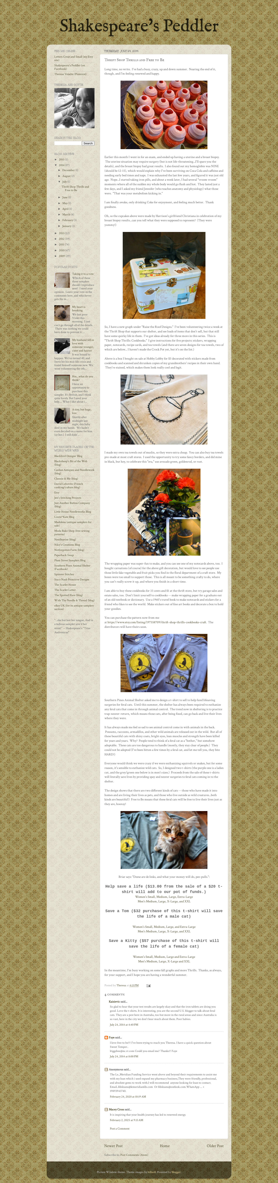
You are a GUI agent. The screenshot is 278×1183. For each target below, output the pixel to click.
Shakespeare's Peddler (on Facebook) (69, 67)
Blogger (176, 1172)
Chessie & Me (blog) (66, 479)
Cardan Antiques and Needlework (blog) (74, 471)
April (65, 209)
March (66, 215)
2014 (62, 165)
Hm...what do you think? (82, 378)
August (66, 176)
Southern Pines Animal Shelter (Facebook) (72, 567)
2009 (62, 256)
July (64, 182)
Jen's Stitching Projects (67, 498)
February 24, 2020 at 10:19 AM (128, 1097)
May (65, 203)
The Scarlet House (65, 585)
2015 (62, 160)
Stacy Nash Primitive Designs (71, 580)
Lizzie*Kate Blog (64, 517)
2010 (62, 250)
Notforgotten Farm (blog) (69, 550)
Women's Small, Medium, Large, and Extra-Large (163, 927)
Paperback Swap (64, 555)
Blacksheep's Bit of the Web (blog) (70, 463)
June (65, 197)
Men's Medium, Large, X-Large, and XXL (164, 901)
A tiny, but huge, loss (81, 411)
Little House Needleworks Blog (72, 512)
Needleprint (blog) (65, 540)
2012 (62, 239)
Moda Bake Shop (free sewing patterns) (71, 532)
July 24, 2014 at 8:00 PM (124, 1056)
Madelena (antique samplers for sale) (72, 524)
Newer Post (113, 1146)
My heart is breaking (78, 308)
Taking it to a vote (83, 274)
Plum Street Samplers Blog (69, 560)
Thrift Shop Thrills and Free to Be (75, 188)
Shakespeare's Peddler (139, 27)
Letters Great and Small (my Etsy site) (73, 58)
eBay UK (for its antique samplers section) (74, 607)
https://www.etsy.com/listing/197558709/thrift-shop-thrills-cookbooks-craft (157, 622)
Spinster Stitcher (64, 574)
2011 (62, 245)
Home (165, 1146)
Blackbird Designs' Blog (68, 456)
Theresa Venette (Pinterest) (70, 74)
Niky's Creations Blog (67, 545)
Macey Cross (116, 1109)
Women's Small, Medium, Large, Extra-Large (164, 897)
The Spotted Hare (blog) (68, 595)
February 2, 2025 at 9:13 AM (126, 1120)
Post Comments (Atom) (134, 1155)
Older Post (215, 1146)
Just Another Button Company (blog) (72, 504)
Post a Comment (119, 1129)
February (68, 220)
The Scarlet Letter (65, 590)
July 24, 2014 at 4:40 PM (124, 1025)
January (67, 226)
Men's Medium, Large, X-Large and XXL (164, 961)
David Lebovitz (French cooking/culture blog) (68, 485)
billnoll (152, 1172)
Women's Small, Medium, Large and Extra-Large (164, 957)
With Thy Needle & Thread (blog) (74, 600)
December (68, 170)
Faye (111, 1038)
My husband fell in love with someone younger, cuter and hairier (83, 345)
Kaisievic (114, 1002)
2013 (62, 233)
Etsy (56, 493)
